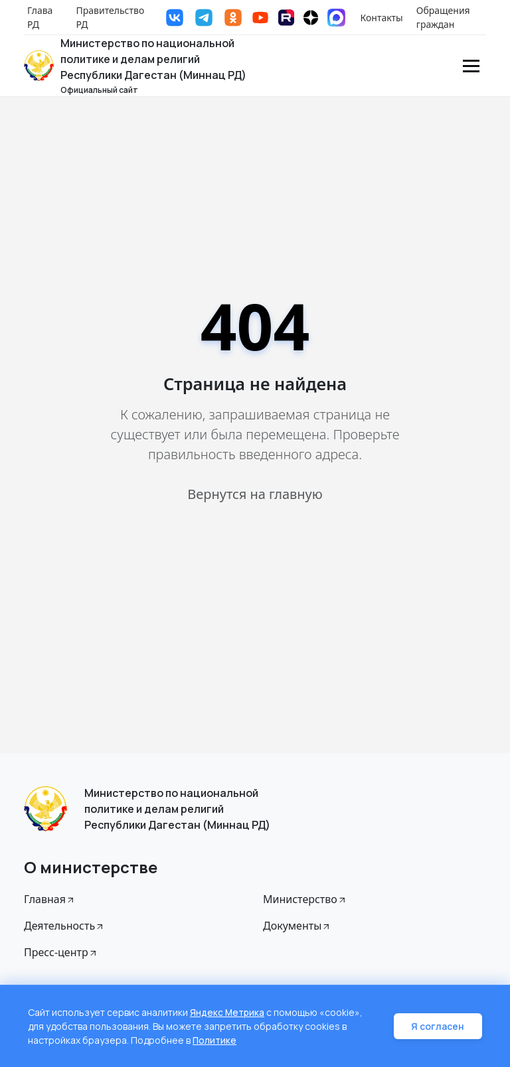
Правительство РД (110, 17)
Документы (297, 925)
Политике (215, 1040)
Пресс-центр (61, 952)
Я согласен (439, 1026)
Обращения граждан (443, 17)
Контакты (382, 17)
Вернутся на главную (254, 494)
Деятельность (64, 925)
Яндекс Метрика (228, 1012)
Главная (50, 899)
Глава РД (39, 17)
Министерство (305, 899)
